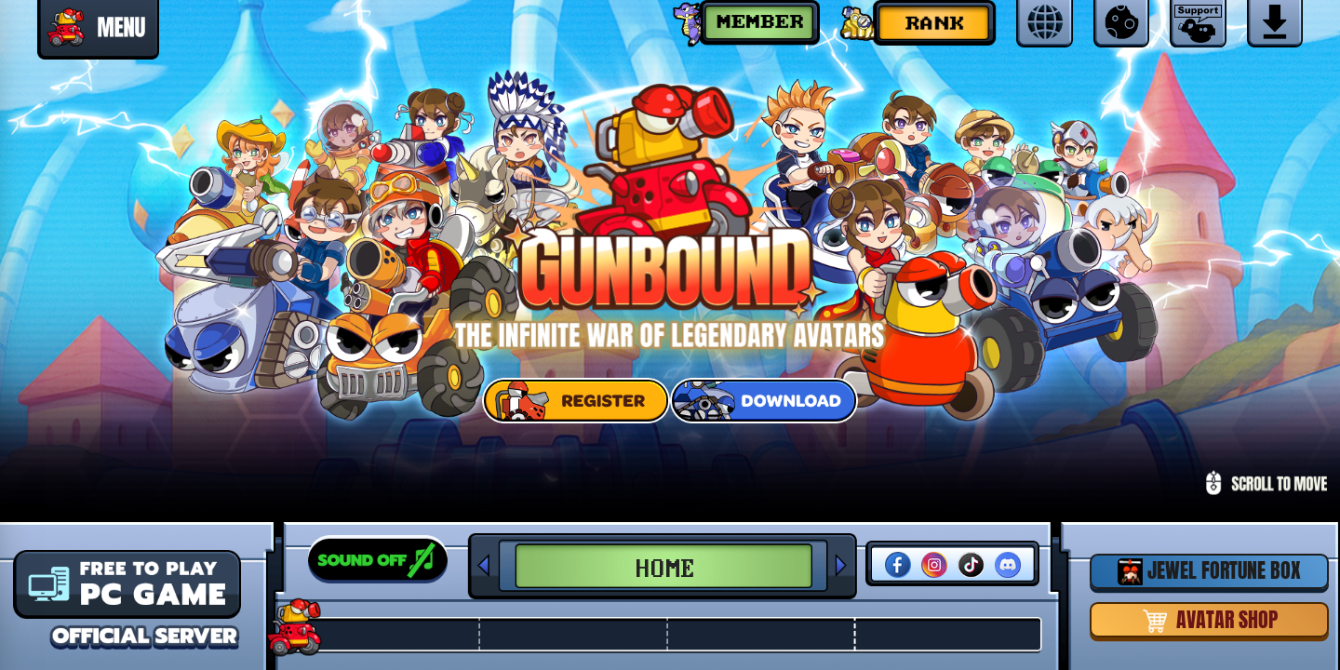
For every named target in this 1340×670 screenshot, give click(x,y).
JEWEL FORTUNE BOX (1209, 570)
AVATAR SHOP (1210, 620)
